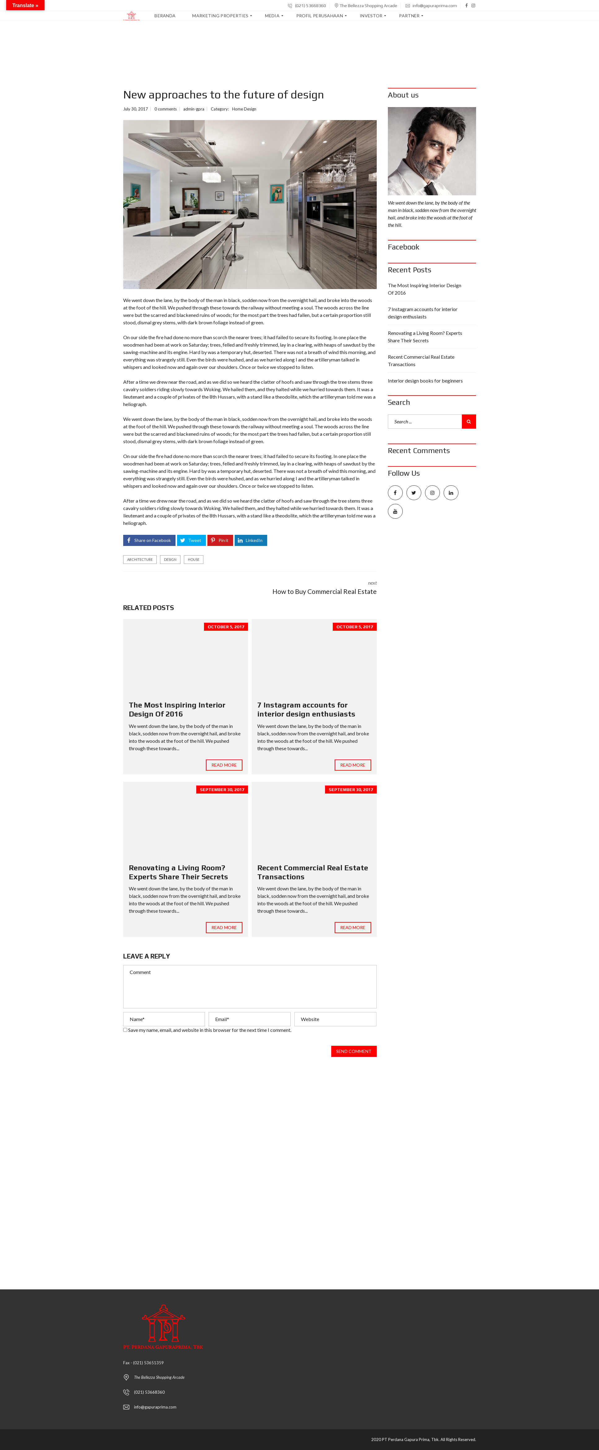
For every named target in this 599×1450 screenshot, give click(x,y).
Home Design (244, 108)
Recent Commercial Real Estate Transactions (421, 360)
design (170, 559)
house (193, 559)
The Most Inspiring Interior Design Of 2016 (177, 709)
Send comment (353, 1051)
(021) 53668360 (307, 5)
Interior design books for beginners (425, 380)
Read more (224, 765)
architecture (140, 559)
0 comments (165, 108)
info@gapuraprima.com (431, 5)
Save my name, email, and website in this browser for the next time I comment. (209, 1030)
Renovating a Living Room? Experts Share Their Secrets (178, 872)
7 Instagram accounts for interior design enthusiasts (306, 709)
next (318, 588)
